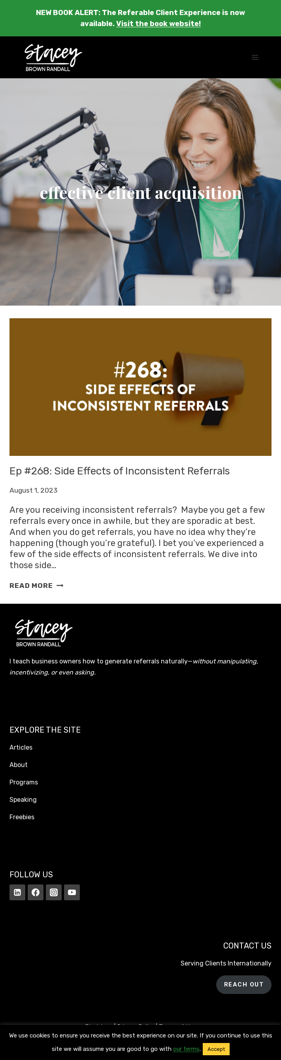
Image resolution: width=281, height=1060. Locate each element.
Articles (20, 747)
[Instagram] (54, 892)
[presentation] (140, 386)
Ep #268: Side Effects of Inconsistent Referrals (119, 471)
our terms (186, 1048)
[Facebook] (35, 892)
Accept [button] (216, 1049)
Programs (23, 782)
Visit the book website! (158, 23)
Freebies (21, 817)
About (18, 765)
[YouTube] (72, 892)
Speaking (23, 799)
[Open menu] (254, 57)
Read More (36, 586)
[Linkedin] (17, 892)
